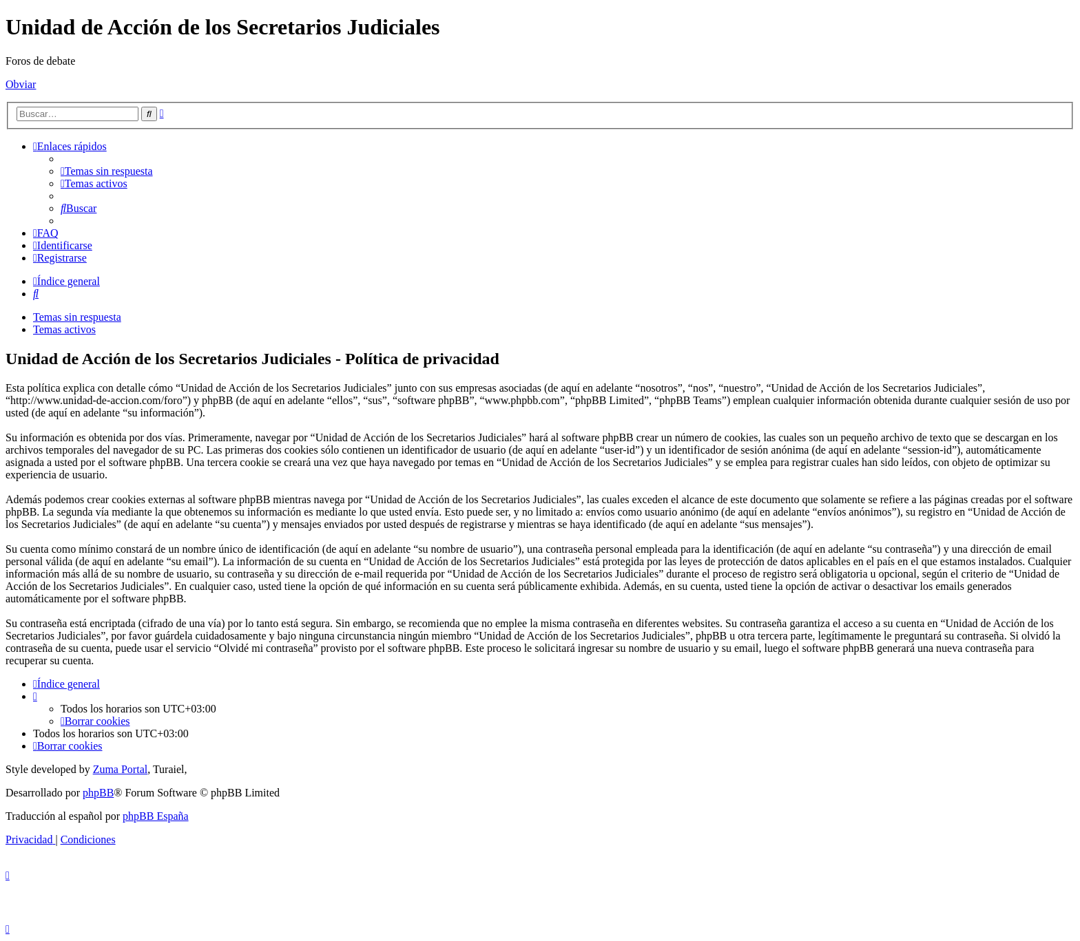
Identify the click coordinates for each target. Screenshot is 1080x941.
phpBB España (156, 816)
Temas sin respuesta (77, 317)
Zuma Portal (120, 769)
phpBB (98, 793)
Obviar (21, 84)
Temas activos (64, 329)
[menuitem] (107, 171)
